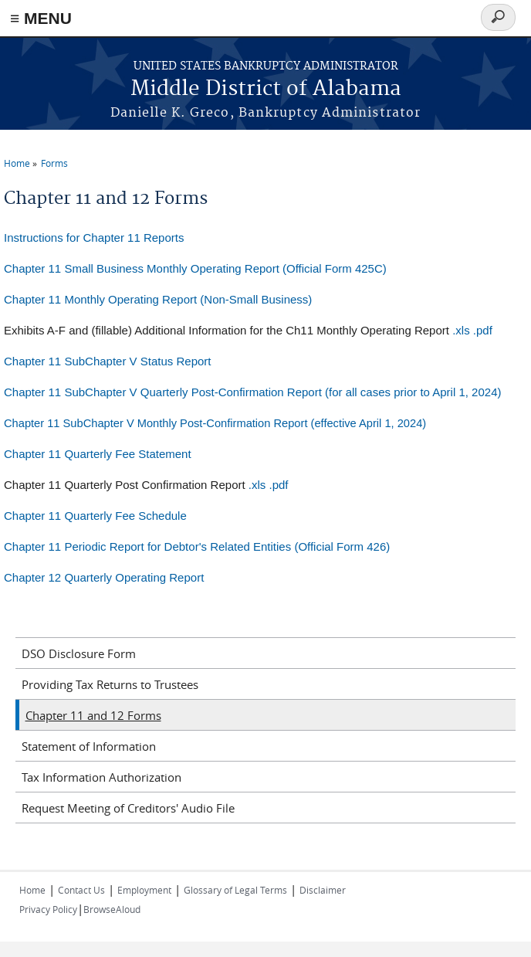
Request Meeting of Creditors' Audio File (128, 808)
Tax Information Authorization (101, 777)
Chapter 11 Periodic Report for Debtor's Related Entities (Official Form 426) (197, 546)
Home (17, 163)
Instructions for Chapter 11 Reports (94, 237)
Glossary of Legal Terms (235, 890)
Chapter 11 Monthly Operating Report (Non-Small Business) (158, 299)
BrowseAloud (111, 909)
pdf (280, 484)
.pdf (482, 330)
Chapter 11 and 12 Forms (93, 715)
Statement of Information (89, 746)
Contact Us (81, 890)
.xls (461, 330)
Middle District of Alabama (265, 89)
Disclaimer (322, 890)
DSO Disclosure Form (79, 653)
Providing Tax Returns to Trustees (110, 684)
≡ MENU (41, 18)
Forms (54, 163)
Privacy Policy (48, 909)
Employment (144, 890)
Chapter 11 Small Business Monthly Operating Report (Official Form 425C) (195, 268)
